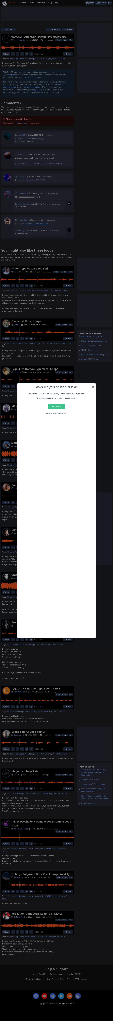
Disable (56, 406)
